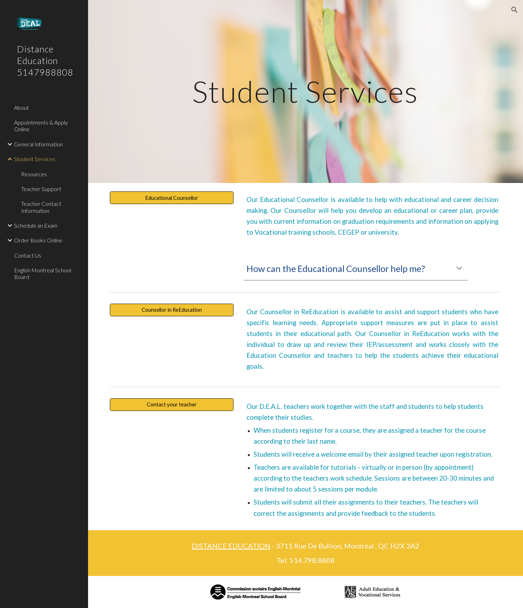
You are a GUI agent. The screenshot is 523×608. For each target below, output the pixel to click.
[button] (514, 9)
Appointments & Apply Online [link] (41, 125)
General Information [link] (38, 144)
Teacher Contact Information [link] (41, 207)
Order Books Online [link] (38, 240)
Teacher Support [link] (41, 188)
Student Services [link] (34, 159)
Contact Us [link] (27, 255)
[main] (305, 91)
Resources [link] (34, 174)
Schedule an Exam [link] (35, 225)
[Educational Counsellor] (171, 198)
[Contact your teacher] (171, 404)
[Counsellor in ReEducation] (171, 310)
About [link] (21, 107)
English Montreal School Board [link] (42, 273)
